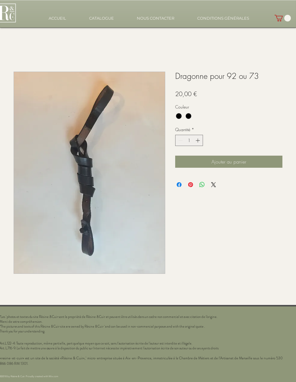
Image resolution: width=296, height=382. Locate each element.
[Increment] (198, 140)
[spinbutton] (189, 140)
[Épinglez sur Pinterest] (190, 184)
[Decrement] (180, 140)
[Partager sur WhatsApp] (202, 184)
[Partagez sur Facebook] (179, 184)
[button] (101, 18)
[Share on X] (213, 184)
